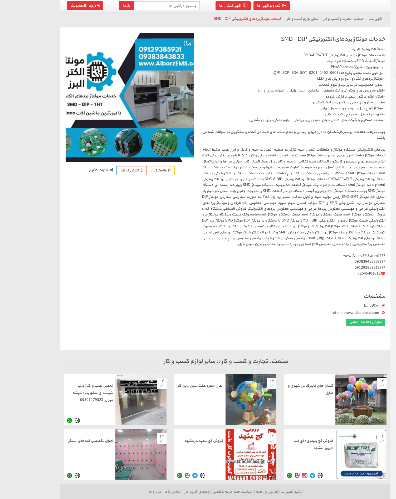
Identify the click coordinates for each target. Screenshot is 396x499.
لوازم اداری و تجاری (375, 64)
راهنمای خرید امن (136, 492)
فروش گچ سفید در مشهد (143, 441)
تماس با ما (112, 492)
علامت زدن (100, 170)
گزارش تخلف (71, 170)
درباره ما (94, 492)
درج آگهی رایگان (363, 99)
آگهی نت (315, 19)
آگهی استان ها (173, 5)
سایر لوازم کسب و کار (373, 73)
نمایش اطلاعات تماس (305, 322)
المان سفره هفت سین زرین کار (140, 385)
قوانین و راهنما (206, 492)
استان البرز (311, 305)
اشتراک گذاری (40, 170)
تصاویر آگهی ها (211, 5)
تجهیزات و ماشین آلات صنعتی (367, 54)
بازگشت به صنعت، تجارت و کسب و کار (364, 41)
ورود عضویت (25, 5)
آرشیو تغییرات (231, 492)
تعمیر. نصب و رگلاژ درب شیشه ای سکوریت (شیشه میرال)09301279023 (32, 393)
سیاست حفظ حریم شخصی (172, 492)
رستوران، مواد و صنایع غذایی (368, 83)
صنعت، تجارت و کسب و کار (283, 19)
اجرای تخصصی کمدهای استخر (30, 441)
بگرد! (66, 5)
